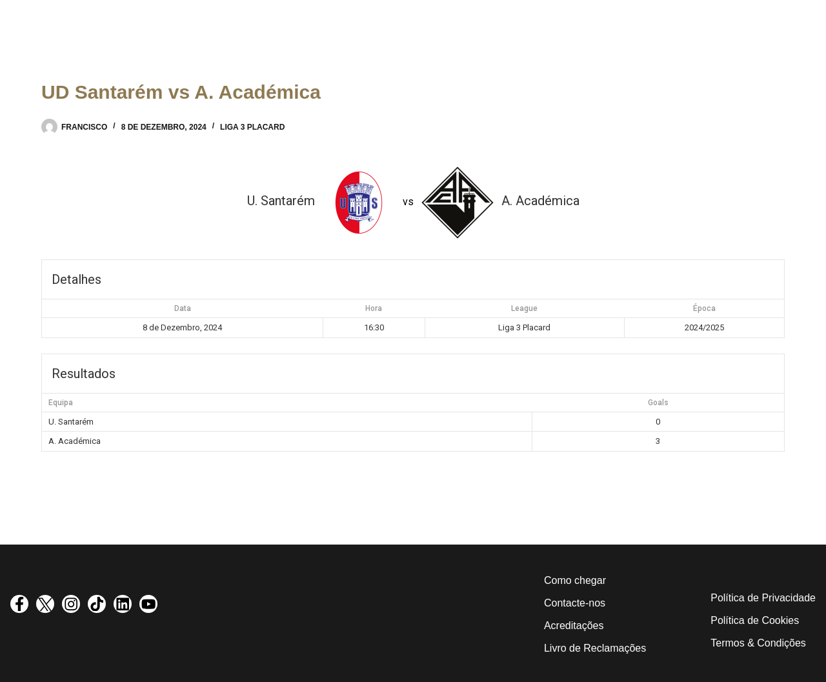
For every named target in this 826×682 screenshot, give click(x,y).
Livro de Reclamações (595, 648)
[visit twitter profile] (45, 604)
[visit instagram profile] (71, 604)
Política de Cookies (754, 620)
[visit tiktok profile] (97, 604)
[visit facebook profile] (19, 604)
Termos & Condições (758, 642)
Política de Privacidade (763, 597)
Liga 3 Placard (252, 127)
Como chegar (575, 580)
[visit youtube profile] (148, 604)
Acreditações (574, 625)
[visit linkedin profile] (123, 604)
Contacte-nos (574, 602)
